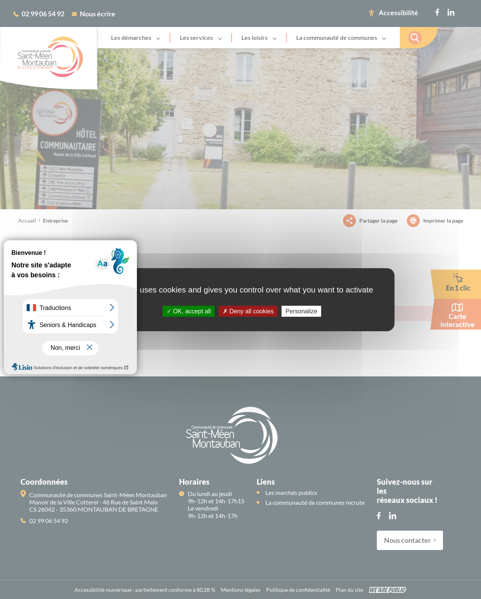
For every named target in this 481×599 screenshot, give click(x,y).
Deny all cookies (248, 311)
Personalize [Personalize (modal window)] (301, 311)
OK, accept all (189, 311)
